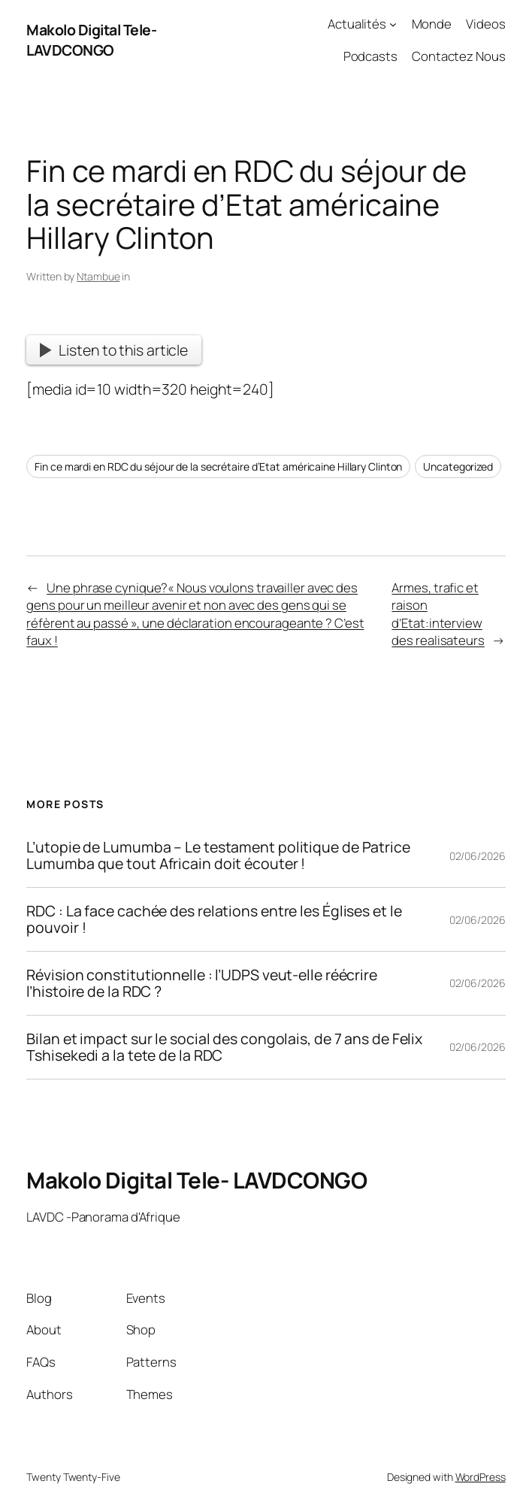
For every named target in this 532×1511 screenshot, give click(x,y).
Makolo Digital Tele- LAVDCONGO (91, 40)
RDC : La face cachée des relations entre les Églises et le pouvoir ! (213, 919)
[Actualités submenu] (393, 24)
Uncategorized (458, 466)
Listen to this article (114, 350)
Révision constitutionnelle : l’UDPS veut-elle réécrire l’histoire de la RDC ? (201, 983)
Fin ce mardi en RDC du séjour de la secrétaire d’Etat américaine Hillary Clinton (218, 466)
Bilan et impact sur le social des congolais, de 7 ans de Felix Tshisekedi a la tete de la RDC (224, 1047)
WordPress (480, 1477)
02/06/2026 (477, 856)
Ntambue (98, 276)
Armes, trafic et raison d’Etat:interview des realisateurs (437, 614)
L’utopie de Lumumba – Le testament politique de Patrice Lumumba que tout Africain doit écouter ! (218, 855)
